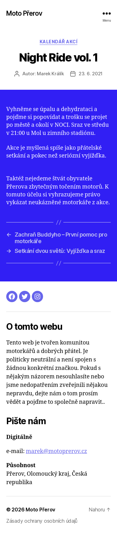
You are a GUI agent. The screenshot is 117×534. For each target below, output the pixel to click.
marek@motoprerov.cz (56, 451)
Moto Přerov (24, 13)
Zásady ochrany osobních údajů (41, 521)
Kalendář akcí (59, 41)
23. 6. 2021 (91, 74)
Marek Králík (50, 74)
